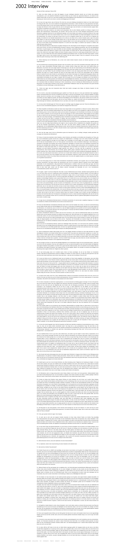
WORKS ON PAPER (46, 1)
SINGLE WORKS (35, 1)
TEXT (64, 1)
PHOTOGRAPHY (72, 1)
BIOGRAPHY (88, 1)
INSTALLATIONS (57, 1)
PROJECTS (80, 1)
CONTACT (95, 1)
